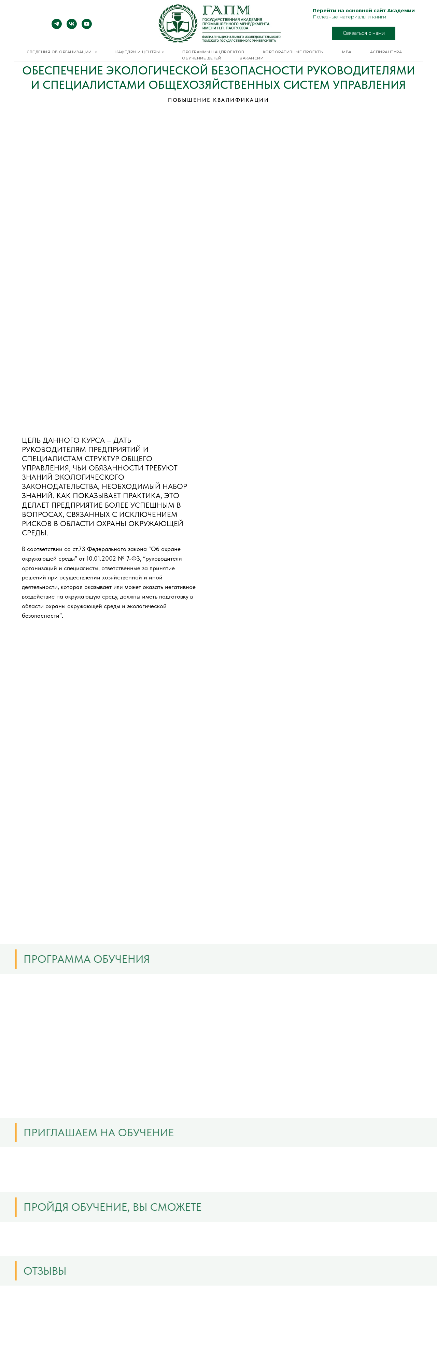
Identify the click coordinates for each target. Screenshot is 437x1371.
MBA (347, 52)
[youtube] (87, 27)
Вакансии (252, 58)
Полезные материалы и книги (349, 17)
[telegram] (57, 27)
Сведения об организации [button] (60, 52)
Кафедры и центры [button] (137, 52)
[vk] (72, 27)
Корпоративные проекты (293, 52)
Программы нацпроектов (213, 52)
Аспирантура (386, 52)
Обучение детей (201, 58)
